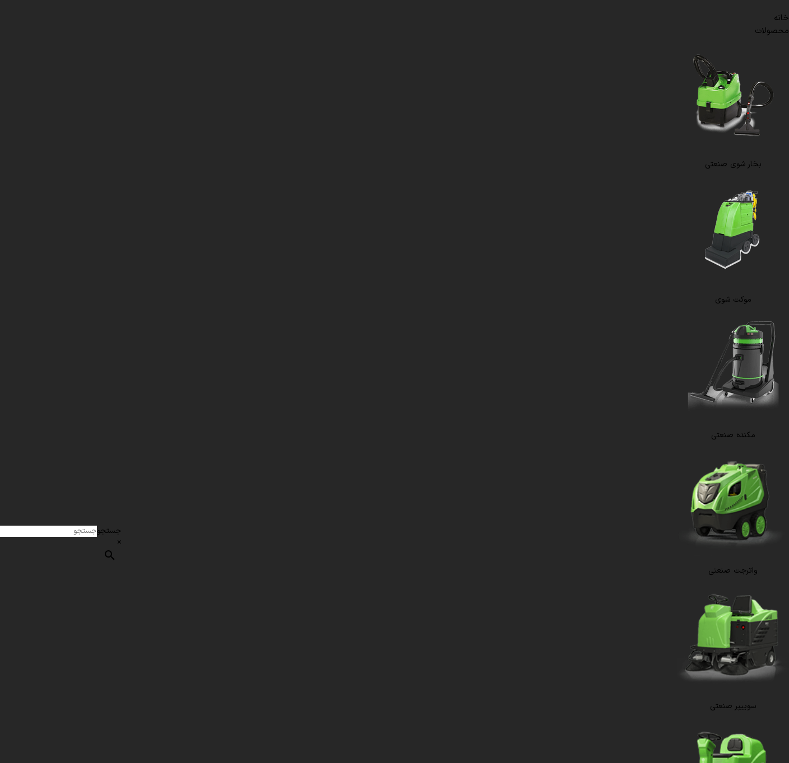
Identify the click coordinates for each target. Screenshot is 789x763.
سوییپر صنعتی (733, 706)
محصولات (772, 31)
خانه (781, 18)
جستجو (109, 531)
